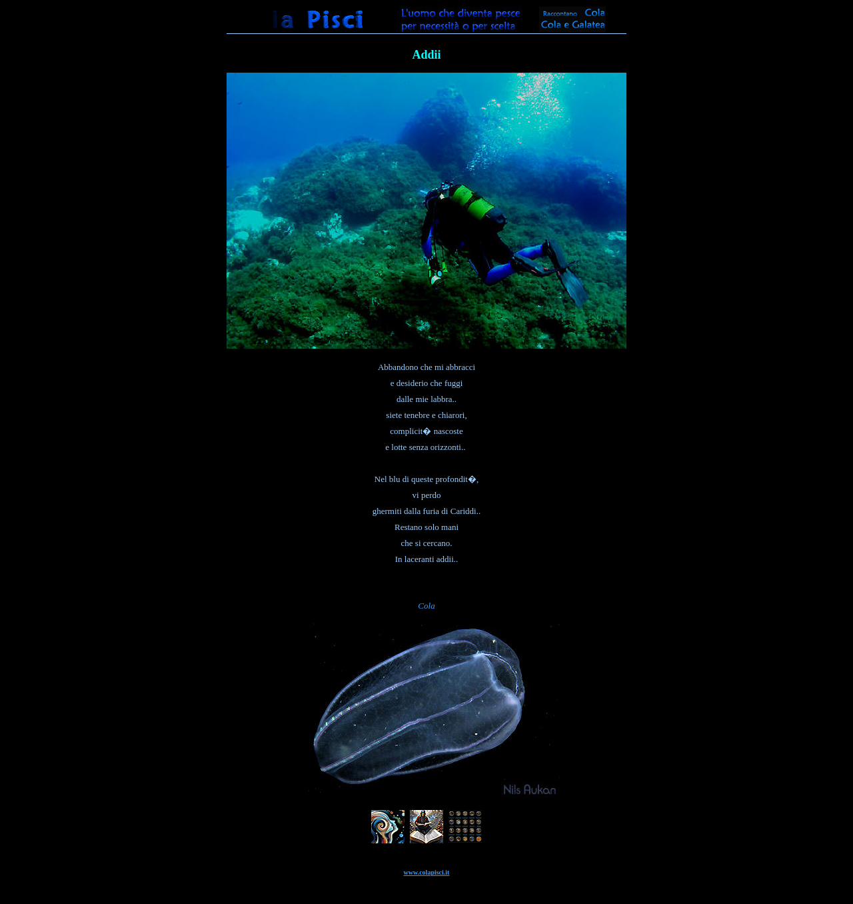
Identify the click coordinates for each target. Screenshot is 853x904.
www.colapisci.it (427, 872)
